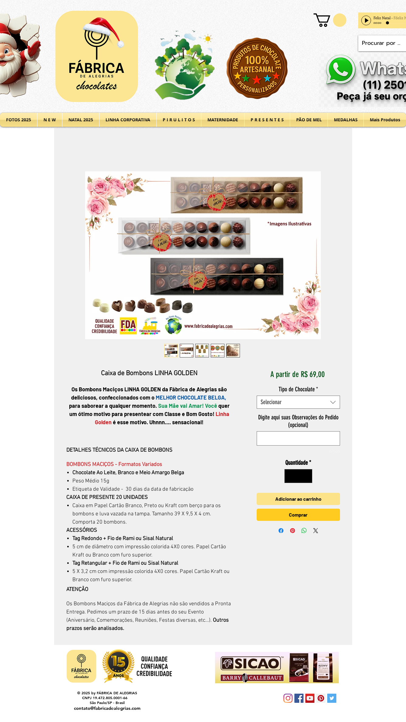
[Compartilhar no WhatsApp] (304, 530)
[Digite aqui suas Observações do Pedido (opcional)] (298, 438)
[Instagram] (288, 698)
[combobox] (298, 402)
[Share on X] (315, 530)
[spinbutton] (298, 476)
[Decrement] (290, 476)
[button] (330, 20)
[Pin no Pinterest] (292, 530)
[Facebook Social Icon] (299, 698)
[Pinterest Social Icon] (320, 698)
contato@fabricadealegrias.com (107, 708)
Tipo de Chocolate (298, 389)
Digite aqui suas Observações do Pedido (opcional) (298, 421)
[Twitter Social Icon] (331, 698)
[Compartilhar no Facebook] (281, 530)
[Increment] (306, 476)
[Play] (366, 20)
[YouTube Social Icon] (309, 698)
